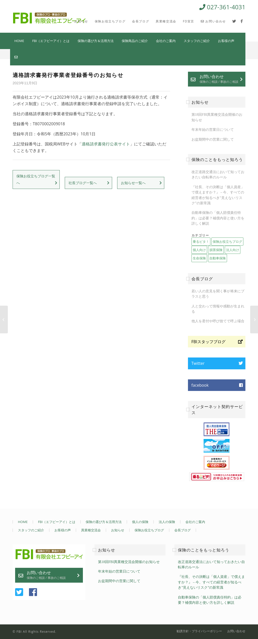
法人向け (232, 250)
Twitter (198, 363)
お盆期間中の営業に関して (212, 139)
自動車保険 (217, 258)
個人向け (199, 250)
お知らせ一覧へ (133, 182)
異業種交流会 (91, 530)
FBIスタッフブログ (208, 341)
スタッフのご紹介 (197, 40)
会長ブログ (182, 530)
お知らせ (117, 530)
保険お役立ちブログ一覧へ (35, 179)
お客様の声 (226, 40)
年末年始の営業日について (212, 130)
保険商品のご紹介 (135, 40)
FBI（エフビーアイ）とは (51, 40)
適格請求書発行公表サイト (106, 144)
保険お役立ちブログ (227, 241)
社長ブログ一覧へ (83, 182)
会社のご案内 (166, 40)
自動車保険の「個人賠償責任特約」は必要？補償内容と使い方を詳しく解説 (217, 218)
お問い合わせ (219, 79)
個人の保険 (140, 522)
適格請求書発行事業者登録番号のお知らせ (68, 74)
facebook (200, 385)
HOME (19, 40)
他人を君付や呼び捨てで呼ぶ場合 (217, 321)
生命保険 (199, 258)
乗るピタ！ (201, 241)
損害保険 (215, 250)
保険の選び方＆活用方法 (96, 40)
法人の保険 (167, 522)
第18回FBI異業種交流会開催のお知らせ (129, 562)
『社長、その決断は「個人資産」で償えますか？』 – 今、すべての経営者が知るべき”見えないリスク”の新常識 (211, 582)
